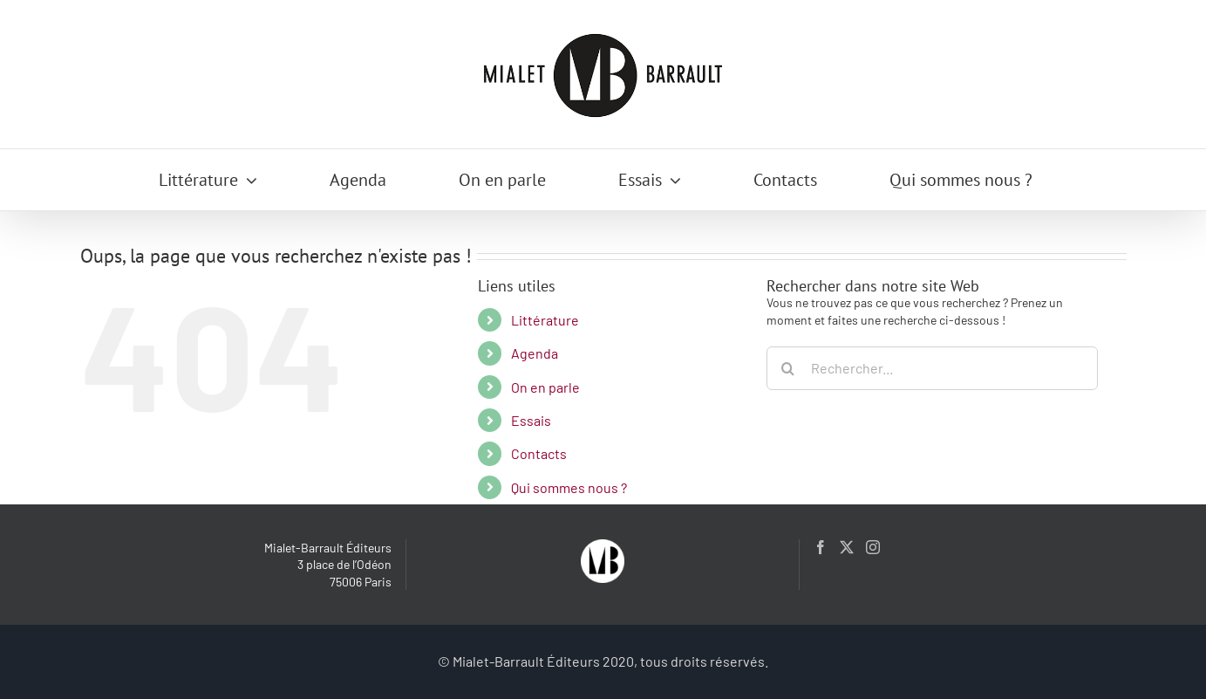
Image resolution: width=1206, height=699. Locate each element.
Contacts (539, 453)
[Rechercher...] (932, 368)
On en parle (545, 387)
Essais (531, 420)
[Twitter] (847, 547)
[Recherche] (788, 368)
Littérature (545, 320)
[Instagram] (873, 547)
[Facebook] (821, 547)
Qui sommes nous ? (569, 487)
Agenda (534, 353)
